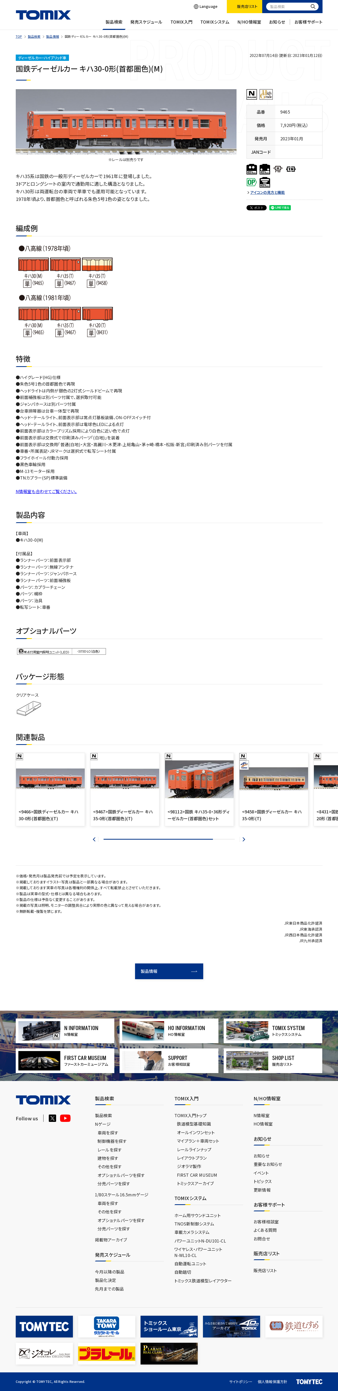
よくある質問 (265, 1230)
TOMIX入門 (181, 24)
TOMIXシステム (215, 24)
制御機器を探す (112, 1141)
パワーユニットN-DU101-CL (200, 1241)
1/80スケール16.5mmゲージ (121, 1194)
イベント (261, 1173)
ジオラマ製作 (189, 1166)
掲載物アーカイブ (111, 1240)
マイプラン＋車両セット (198, 1141)
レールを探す (109, 1150)
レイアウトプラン (192, 1158)
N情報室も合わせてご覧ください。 (46, 491)
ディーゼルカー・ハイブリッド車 (42, 57)
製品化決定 (105, 1280)
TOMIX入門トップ (190, 1115)
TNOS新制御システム (194, 1224)
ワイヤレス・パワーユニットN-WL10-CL (198, 1252)
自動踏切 (182, 1272)
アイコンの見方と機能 (267, 192)
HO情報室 (263, 1124)
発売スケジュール (146, 24)
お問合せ (262, 1238)
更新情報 (262, 1190)
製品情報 (52, 36)
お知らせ (277, 24)
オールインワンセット (196, 1132)
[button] (95, 839)
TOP (19, 36)
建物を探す (108, 1158)
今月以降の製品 (109, 1272)
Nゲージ (103, 1124)
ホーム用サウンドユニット (197, 1215)
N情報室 (262, 1115)
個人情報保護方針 (273, 1381)
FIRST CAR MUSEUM (197, 1175)
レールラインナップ (194, 1149)
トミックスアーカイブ (195, 1183)
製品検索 (114, 24)
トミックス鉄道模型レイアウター (203, 1280)
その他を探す (109, 1166)
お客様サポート (308, 24)
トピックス (263, 1181)
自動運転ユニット (190, 1263)
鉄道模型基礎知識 (194, 1124)
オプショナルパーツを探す (121, 1175)
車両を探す (108, 1132)
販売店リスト (265, 1270)
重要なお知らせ (268, 1164)
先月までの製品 (109, 1289)
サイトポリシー (240, 1381)
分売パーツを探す (114, 1183)
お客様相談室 (266, 1221)
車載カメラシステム (192, 1232)
